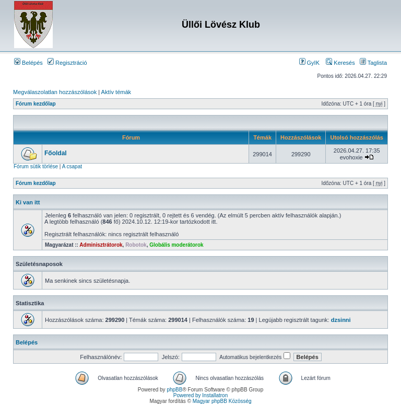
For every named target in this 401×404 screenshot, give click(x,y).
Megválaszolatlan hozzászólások (55, 92)
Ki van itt (28, 202)
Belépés (28, 63)
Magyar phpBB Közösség (222, 401)
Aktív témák (116, 92)
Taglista (373, 63)
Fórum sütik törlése (36, 166)
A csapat (72, 166)
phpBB (174, 390)
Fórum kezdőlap (36, 104)
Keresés (340, 63)
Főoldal (55, 153)
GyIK (309, 63)
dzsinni (341, 320)
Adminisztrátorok (100, 245)
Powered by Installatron (200, 395)
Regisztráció (67, 63)
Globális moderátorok (176, 245)
